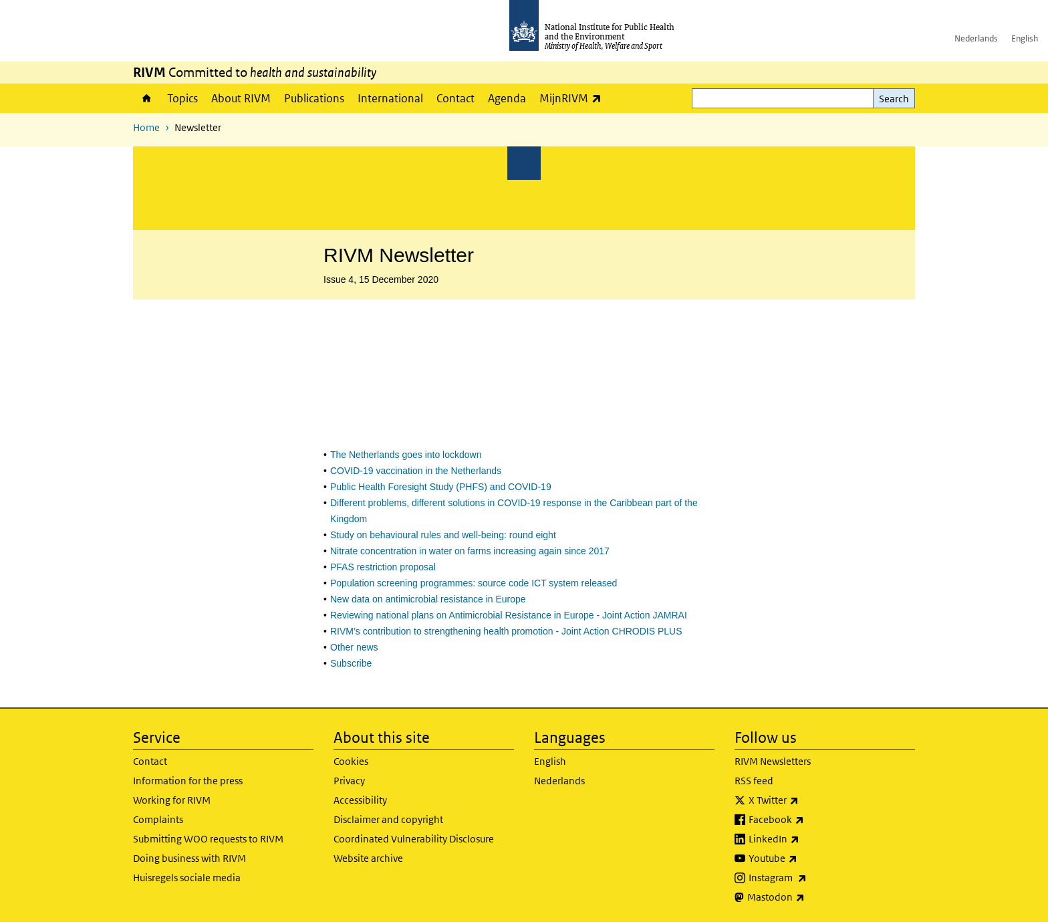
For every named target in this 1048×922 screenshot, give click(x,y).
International (390, 98)
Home (146, 98)
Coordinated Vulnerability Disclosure (414, 838)
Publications (314, 98)
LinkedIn (809, 839)
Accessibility (360, 800)
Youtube (808, 858)
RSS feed (754, 780)
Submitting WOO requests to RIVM (208, 838)
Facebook (811, 820)
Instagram (813, 878)
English (1024, 38)
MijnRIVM (573, 98)
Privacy (349, 780)
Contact (455, 98)
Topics (182, 98)
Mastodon (811, 897)
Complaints (158, 819)
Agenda (507, 98)
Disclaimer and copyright (388, 819)
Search (894, 98)
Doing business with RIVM (189, 858)
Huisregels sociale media (187, 877)
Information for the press (188, 780)
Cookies (351, 761)
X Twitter (809, 800)
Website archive (368, 858)
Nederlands (976, 38)
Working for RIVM (172, 800)
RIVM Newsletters (773, 761)
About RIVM (241, 98)
